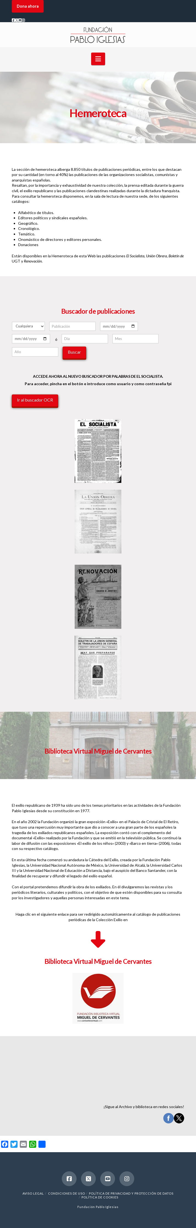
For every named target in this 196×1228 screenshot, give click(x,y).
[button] (98, 59)
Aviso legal (33, 1193)
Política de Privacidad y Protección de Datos (131, 1193)
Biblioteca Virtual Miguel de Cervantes (98, 961)
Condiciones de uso (66, 1193)
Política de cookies (100, 1197)
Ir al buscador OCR (35, 399)
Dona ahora (28, 6)
